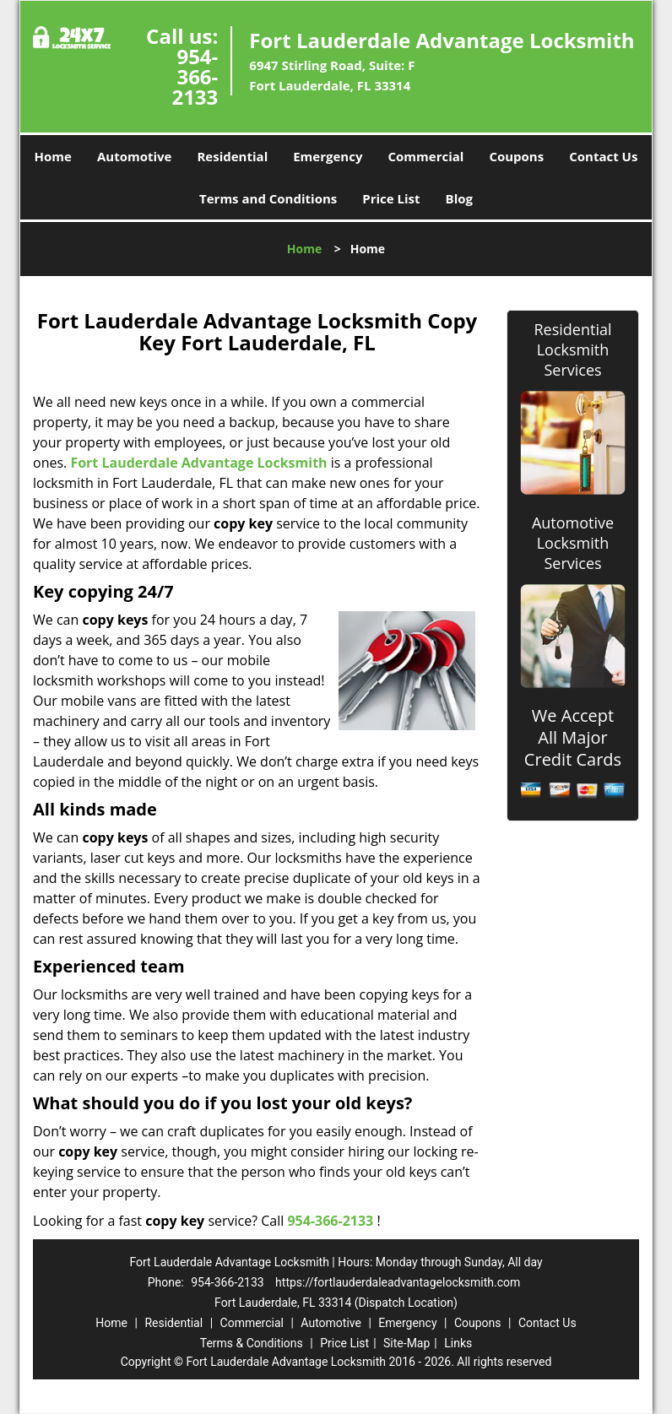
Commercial (425, 156)
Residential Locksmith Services (572, 349)
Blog (459, 198)
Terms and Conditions (268, 198)
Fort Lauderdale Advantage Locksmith (198, 462)
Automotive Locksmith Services (573, 542)
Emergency (327, 156)
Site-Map (406, 1343)
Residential (232, 156)
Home (53, 156)
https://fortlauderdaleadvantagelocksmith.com (397, 1282)
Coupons (516, 156)
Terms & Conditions (251, 1343)
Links (458, 1343)
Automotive (134, 156)
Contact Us (603, 156)
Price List (391, 198)
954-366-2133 (194, 76)
